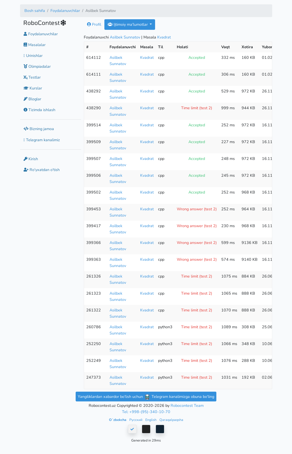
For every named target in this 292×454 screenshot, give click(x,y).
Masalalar (35, 44)
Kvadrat (164, 37)
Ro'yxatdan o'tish (42, 169)
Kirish (31, 159)
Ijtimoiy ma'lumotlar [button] (128, 24)
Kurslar (33, 88)
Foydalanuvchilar (65, 10)
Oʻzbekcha (118, 419)
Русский (136, 419)
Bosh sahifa (34, 10)
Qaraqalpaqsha (171, 419)
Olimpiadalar (37, 66)
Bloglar (32, 99)
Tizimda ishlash (39, 109)
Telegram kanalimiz (42, 140)
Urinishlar (33, 55)
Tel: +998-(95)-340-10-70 (146, 411)
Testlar (32, 77)
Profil (94, 24)
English (151, 419)
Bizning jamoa (39, 128)
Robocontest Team (187, 405)
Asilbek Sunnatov (125, 37)
